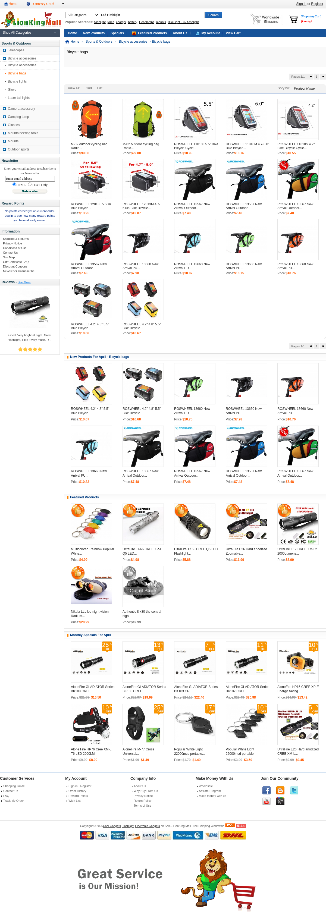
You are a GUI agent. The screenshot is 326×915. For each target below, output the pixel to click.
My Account (210, 33)
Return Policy (142, 800)
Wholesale (206, 786)
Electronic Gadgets (147, 826)
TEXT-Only (38, 185)
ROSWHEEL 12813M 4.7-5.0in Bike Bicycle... (141, 206)
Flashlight (128, 826)
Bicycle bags (17, 73)
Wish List (74, 800)
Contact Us (10, 252)
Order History (77, 791)
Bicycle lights (17, 81)
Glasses (14, 125)
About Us (180, 33)
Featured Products (152, 33)
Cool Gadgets (112, 826)
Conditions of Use (15, 248)
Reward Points (78, 795)
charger (121, 22)
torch (111, 22)
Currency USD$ (43, 4)
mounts (161, 22)
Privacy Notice (12, 243)
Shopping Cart (311, 18)
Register (317, 4)
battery (132, 22)
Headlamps (146, 22)
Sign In (301, 4)
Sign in (73, 786)
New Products (94, 33)
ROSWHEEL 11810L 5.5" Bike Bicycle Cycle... (196, 146)
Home (13, 4)
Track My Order (13, 800)
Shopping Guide (14, 786)
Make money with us (212, 795)
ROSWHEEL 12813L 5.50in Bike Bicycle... (91, 206)
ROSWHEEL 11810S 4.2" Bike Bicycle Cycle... (296, 146)
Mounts (13, 141)
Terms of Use (142, 805)
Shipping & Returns (16, 238)
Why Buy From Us (146, 791)
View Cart (233, 33)
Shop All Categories (17, 32)
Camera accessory (21, 109)
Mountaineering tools (23, 133)
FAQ (6, 795)
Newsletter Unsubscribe (19, 271)
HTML (19, 185)
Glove (12, 90)
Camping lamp (18, 117)
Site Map (9, 257)
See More (24, 282)
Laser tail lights (19, 98)
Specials (117, 33)
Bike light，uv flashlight (183, 22)
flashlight (99, 22)
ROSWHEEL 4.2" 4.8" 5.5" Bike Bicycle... (90, 326)
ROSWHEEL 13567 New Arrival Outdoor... (192, 206)
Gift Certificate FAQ (16, 261)
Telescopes (16, 50)
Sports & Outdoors (99, 41)
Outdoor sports (18, 149)
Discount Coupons (15, 266)
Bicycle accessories (22, 58)
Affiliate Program (210, 791)
